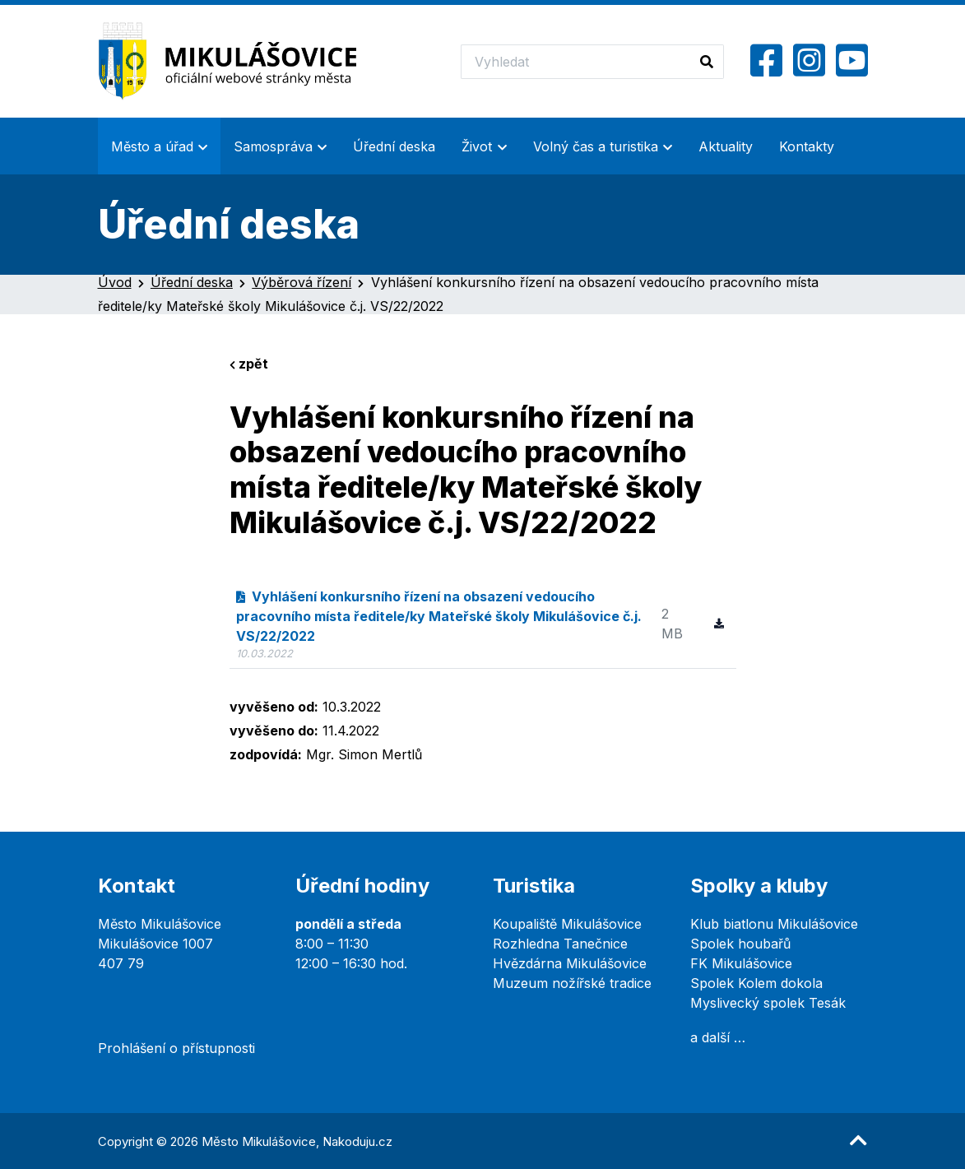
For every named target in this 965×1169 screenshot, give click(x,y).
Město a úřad (152, 146)
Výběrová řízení (301, 282)
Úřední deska (394, 146)
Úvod (115, 282)
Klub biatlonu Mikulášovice (774, 924)
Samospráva (273, 146)
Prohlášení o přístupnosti (176, 1048)
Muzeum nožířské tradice (572, 983)
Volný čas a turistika (595, 146)
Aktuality (725, 146)
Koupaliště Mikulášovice (567, 924)
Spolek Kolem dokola (756, 983)
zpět (249, 363)
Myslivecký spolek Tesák (768, 1003)
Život (477, 146)
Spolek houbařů (740, 943)
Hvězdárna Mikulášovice (570, 963)
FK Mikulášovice (741, 963)
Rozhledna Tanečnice (560, 943)
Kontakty (806, 146)
